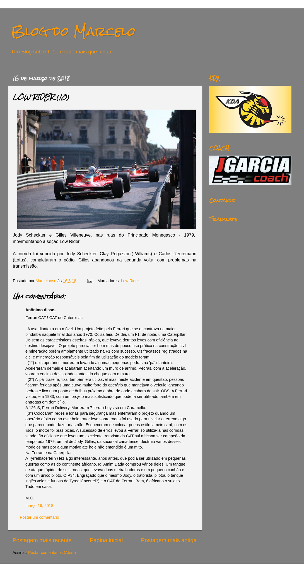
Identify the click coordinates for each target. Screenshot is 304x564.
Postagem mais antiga (169, 540)
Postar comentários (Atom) (52, 552)
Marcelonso (46, 281)
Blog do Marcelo (73, 31)
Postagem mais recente (42, 540)
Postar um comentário (39, 517)
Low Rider (130, 281)
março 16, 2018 (39, 505)
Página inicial (106, 540)
